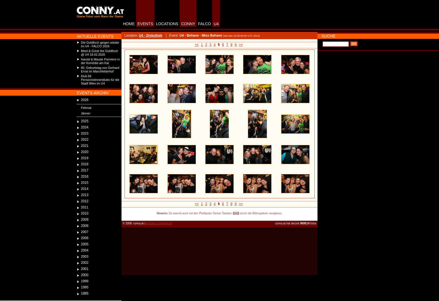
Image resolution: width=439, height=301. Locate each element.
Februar (86, 107)
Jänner (85, 113)
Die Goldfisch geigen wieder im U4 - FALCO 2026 (100, 44)
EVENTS (145, 24)
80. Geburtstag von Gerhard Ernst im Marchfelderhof (100, 69)
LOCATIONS (167, 24)
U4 (216, 24)
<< (197, 45)
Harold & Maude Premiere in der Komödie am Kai (100, 61)
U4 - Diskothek (150, 35)
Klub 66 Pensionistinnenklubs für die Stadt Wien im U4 (100, 79)
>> (241, 45)
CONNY (188, 24)
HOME (129, 24)
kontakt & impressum (159, 223)
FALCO (204, 24)
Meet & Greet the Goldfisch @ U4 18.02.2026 (99, 52)
